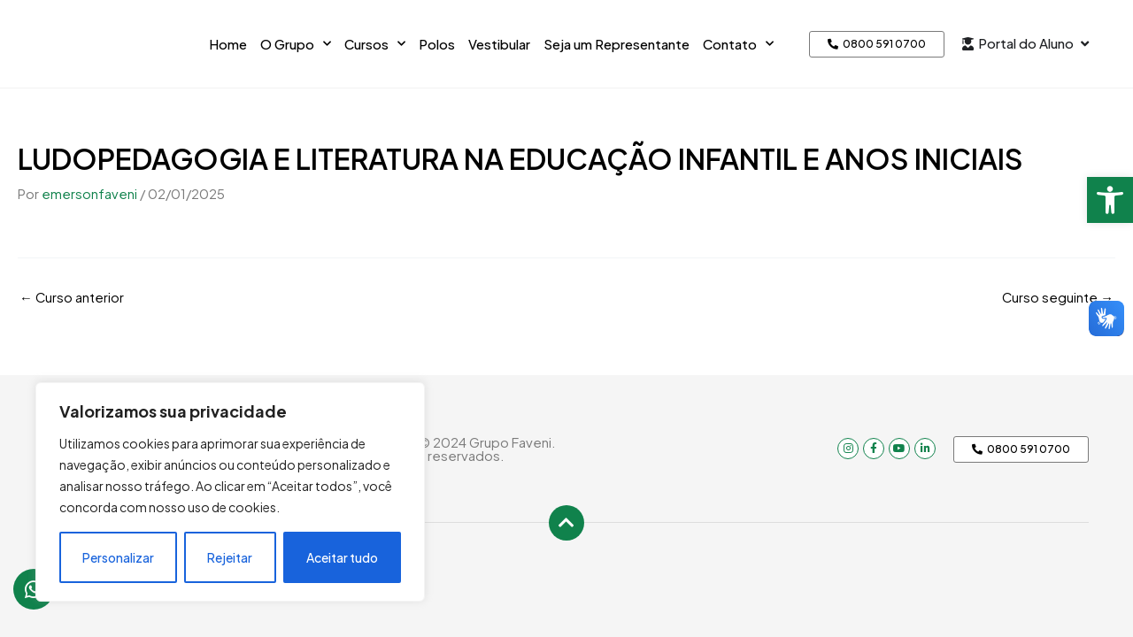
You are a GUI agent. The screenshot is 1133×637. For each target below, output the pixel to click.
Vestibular (499, 43)
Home (228, 43)
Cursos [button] (374, 44)
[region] (230, 492)
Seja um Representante (616, 43)
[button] (1110, 200)
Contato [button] (738, 44)
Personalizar (118, 557)
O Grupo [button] (295, 44)
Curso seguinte (1057, 296)
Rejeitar (229, 557)
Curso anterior (72, 296)
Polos (437, 43)
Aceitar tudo (342, 557)
